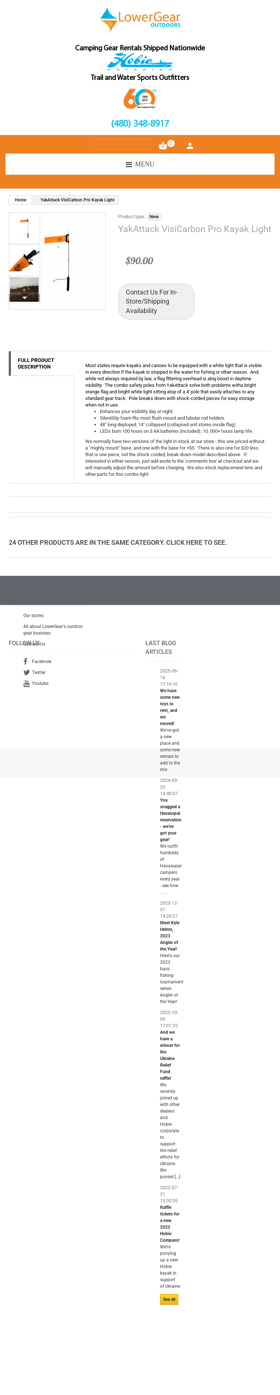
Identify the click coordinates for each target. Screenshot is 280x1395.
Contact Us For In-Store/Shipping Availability (152, 301)
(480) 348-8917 (140, 124)
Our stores (33, 619)
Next (24, 298)
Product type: (131, 216)
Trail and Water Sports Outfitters (140, 78)
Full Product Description (36, 363)
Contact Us (34, 647)
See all (169, 1335)
